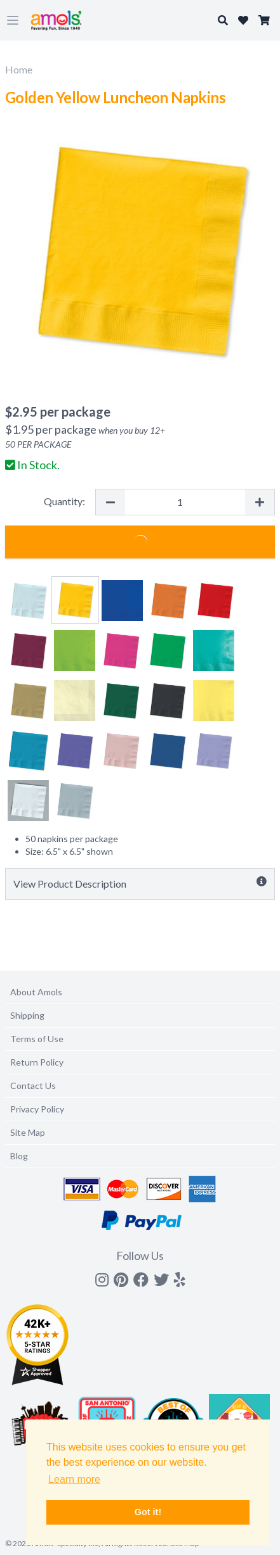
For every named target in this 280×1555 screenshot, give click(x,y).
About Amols (36, 991)
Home (18, 69)
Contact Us (33, 1085)
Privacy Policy (37, 1109)
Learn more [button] (74, 1479)
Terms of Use (36, 1038)
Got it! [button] (148, 1512)
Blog (19, 1155)
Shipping (27, 1015)
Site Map (27, 1132)
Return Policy (36, 1062)
